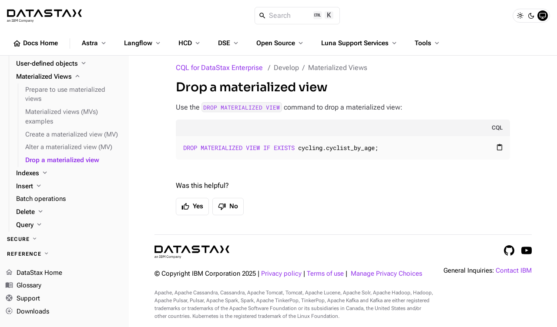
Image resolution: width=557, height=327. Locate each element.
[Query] (69, 225)
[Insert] (69, 186)
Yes (192, 206)
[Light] (520, 15)
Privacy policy (281, 273)
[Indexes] (69, 173)
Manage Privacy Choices (386, 273)
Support (22, 299)
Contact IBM (514, 270)
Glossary (23, 285)
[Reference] (64, 254)
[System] (542, 15)
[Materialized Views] (69, 76)
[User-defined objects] (69, 63)
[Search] (297, 15)
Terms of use (325, 273)
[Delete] (69, 212)
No (228, 206)
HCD (189, 43)
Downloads (27, 312)
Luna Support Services (359, 43)
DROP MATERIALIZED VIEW (241, 107)
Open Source (280, 43)
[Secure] (64, 239)
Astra (94, 43)
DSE (229, 43)
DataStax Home (33, 273)
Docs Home (35, 43)
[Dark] (531, 15)
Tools (428, 43)
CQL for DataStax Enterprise (219, 67)
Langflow (143, 43)
